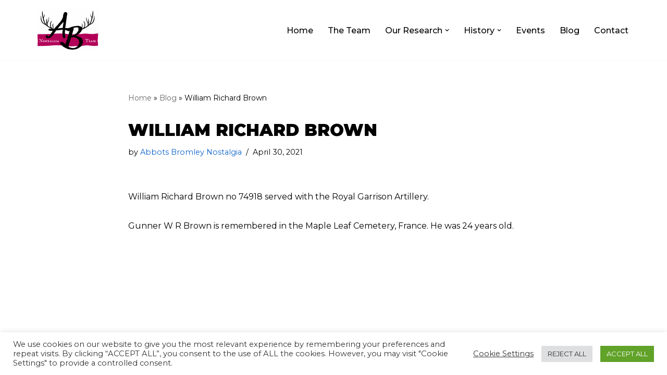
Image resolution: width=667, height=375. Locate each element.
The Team (349, 30)
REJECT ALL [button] (567, 353)
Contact (611, 30)
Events (530, 30)
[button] (447, 30)
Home (300, 30)
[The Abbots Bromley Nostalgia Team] (67, 30)
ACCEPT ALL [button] (627, 353)
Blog (569, 30)
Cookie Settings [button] (503, 353)
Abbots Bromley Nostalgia (191, 152)
